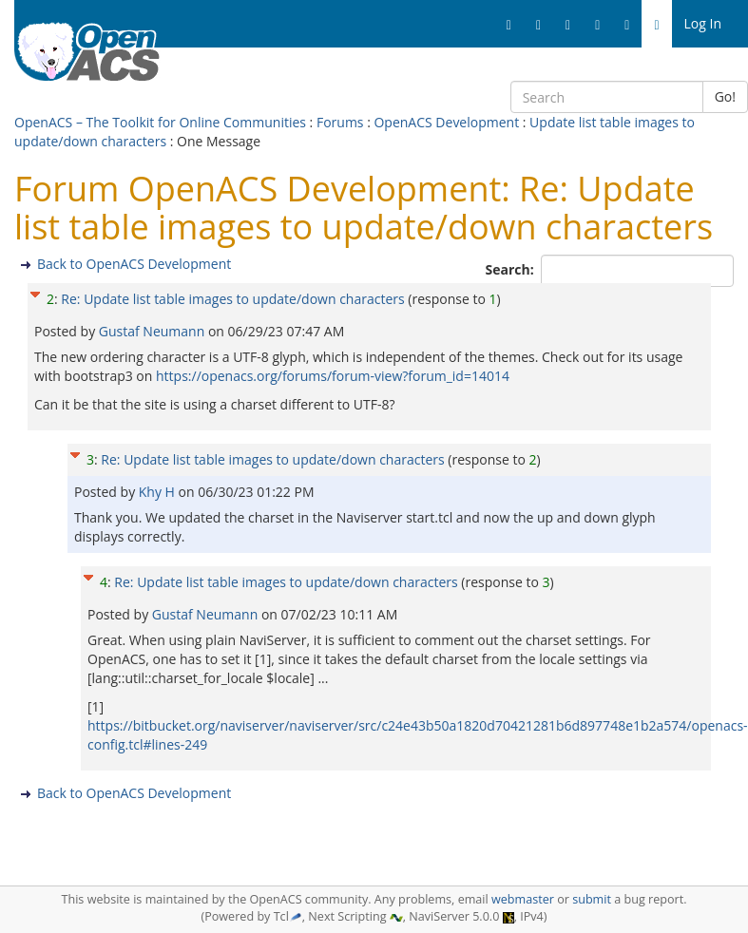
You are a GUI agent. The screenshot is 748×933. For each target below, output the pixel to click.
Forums (340, 122)
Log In (702, 23)
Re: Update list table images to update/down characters (232, 299)
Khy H (159, 492)
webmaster (522, 899)
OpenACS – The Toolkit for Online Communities (160, 122)
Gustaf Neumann (153, 331)
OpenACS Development (446, 122)
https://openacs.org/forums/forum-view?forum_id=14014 (332, 376)
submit (591, 899)
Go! (725, 96)
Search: (512, 269)
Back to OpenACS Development (134, 264)
